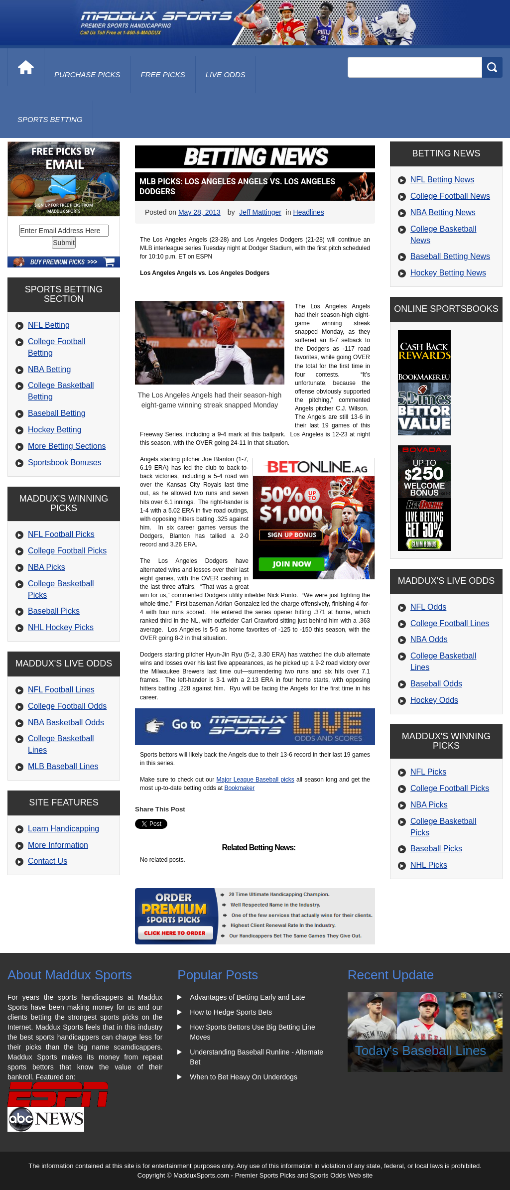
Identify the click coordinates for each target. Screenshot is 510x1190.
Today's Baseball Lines (421, 1050)
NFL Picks (428, 772)
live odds (226, 74)
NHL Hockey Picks (61, 627)
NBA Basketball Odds (66, 722)
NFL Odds (428, 607)
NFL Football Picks (61, 534)
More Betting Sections (67, 446)
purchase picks (87, 74)
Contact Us (47, 861)
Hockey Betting (55, 429)
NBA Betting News (443, 212)
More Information (58, 845)
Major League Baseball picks (255, 779)
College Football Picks (67, 550)
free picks (163, 74)
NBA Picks (46, 567)
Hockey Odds (434, 700)
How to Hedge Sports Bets (231, 1012)
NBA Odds (429, 639)
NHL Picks (428, 865)
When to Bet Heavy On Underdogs (243, 1077)
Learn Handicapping (63, 828)
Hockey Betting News (448, 272)
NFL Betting (49, 325)
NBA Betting (49, 369)
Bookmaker (239, 788)
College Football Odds (67, 706)
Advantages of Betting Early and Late (247, 997)
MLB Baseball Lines (63, 766)
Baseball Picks (54, 611)
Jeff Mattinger (260, 212)
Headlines (308, 212)
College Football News (450, 196)
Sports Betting (50, 119)
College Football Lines (449, 623)
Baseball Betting (57, 413)
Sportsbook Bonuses (65, 462)
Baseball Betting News (450, 256)
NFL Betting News (442, 179)
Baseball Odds (436, 683)
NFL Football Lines (61, 689)
